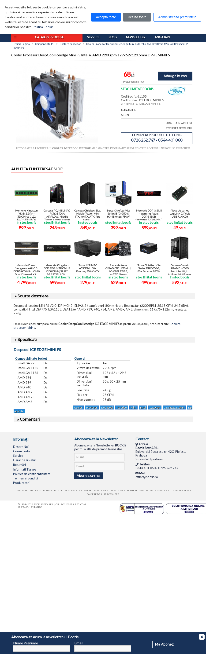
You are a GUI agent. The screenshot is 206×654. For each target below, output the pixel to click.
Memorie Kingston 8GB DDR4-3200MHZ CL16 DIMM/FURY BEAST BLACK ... (57, 269)
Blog (113, 37)
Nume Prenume (25, 643)
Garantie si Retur (24, 460)
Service (18, 455)
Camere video (182, 490)
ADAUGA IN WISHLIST (179, 122)
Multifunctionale (65, 490)
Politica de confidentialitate (31, 474)
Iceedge (122, 407)
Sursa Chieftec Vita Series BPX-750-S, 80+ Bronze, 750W (118, 213)
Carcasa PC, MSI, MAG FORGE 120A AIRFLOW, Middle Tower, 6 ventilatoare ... (57, 214)
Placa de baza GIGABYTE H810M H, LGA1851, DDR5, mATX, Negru (118, 269)
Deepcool (107, 407)
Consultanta (21, 451)
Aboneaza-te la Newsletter (96, 439)
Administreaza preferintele (177, 17)
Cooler (78, 407)
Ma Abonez (164, 644)
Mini (133, 407)
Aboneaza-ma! (88, 476)
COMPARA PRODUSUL (179, 128)
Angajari (162, 37)
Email (78, 643)
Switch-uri (146, 490)
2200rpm (155, 407)
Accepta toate (106, 17)
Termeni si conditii (25, 478)
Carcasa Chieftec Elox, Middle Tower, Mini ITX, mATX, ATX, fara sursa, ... (87, 214)
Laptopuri (21, 490)
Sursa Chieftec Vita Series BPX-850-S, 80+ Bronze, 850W (149, 268)
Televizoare (117, 490)
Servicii (93, 37)
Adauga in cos (175, 76)
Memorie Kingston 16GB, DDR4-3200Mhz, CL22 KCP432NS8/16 (26, 214)
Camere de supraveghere (103, 494)
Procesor (91, 407)
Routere (132, 490)
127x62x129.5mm (174, 407)
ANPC (38, 507)
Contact (142, 439)
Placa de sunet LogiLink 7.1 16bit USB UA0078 (179, 213)
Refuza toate (137, 17)
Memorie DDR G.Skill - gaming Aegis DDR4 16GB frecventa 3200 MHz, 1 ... (148, 214)
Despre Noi (21, 447)
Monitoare (101, 490)
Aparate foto (163, 490)
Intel (143, 407)
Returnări (19, 465)
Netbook (35, 490)
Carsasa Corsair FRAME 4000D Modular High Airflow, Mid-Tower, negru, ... (179, 269)
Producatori (21, 483)
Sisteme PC (85, 490)
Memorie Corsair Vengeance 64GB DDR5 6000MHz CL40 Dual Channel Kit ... (26, 269)
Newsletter (135, 37)
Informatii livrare (24, 469)
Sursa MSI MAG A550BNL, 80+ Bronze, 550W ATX (87, 268)
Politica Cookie (43, 27)
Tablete (47, 490)
